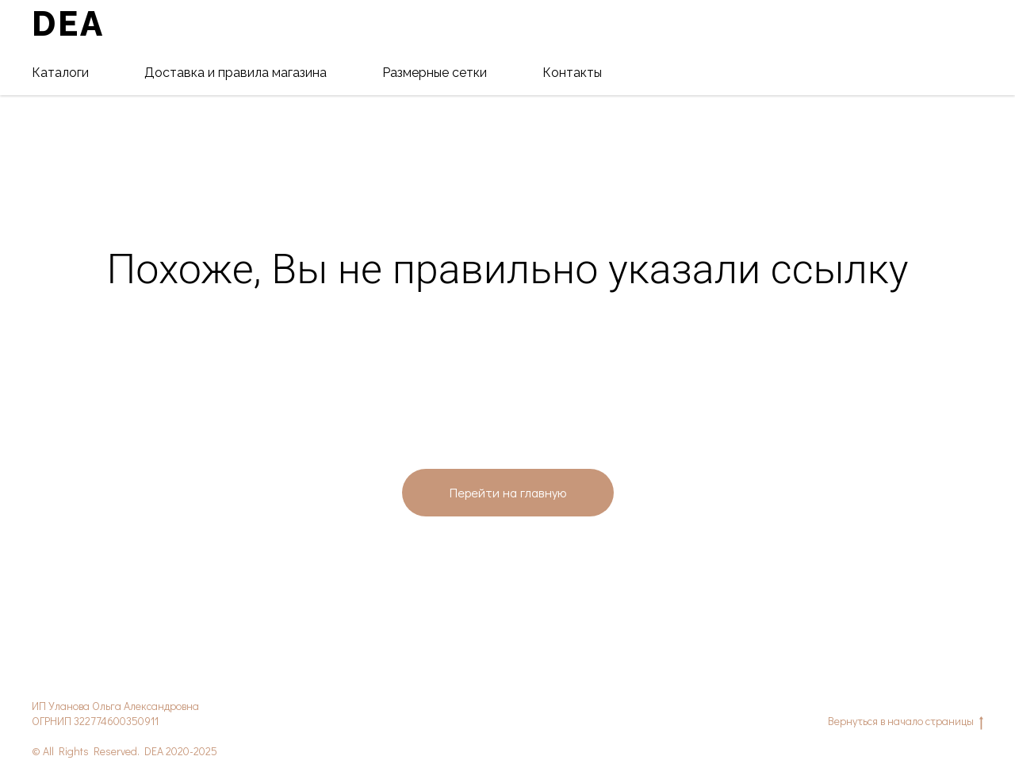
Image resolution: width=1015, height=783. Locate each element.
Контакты (572, 72)
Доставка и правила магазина (235, 72)
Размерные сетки (434, 72)
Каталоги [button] (60, 72)
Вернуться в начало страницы (905, 721)
